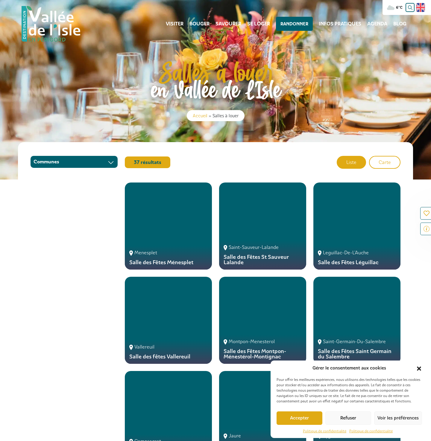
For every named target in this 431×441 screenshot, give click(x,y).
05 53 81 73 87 (147, 375)
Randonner (298, 24)
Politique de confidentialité (324, 431)
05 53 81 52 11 (243, 375)
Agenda (377, 24)
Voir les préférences (398, 418)
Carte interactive (139, 411)
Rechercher (37, 411)
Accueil (200, 115)
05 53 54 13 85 (50, 375)
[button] (419, 368)
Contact (105, 411)
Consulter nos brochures (228, 411)
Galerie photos (179, 411)
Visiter (181, 24)
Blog (399, 24)
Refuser (348, 418)
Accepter (299, 418)
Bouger (206, 24)
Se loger (265, 24)
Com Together (52, 434)
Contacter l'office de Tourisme (70, 385)
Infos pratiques (340, 24)
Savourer (235, 24)
